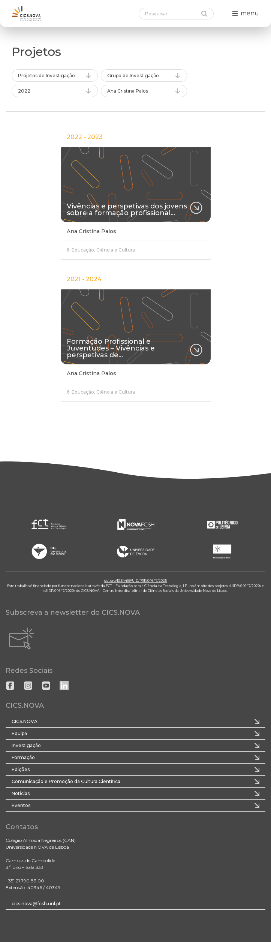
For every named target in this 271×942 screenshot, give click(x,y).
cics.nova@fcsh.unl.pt (36, 903)
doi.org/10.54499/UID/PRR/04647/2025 (135, 580)
